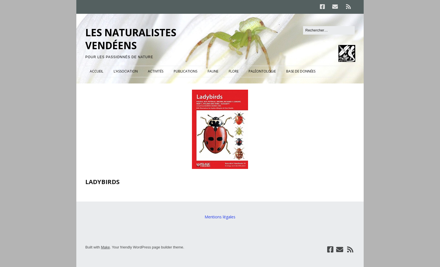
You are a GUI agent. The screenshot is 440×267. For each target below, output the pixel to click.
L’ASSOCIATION (126, 71)
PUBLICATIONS (185, 71)
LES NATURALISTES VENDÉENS (130, 39)
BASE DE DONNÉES (300, 71)
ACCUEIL (96, 71)
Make (105, 247)
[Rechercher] (329, 30)
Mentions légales (220, 217)
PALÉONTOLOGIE (262, 71)
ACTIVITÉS (155, 71)
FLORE (234, 71)
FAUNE (213, 71)
